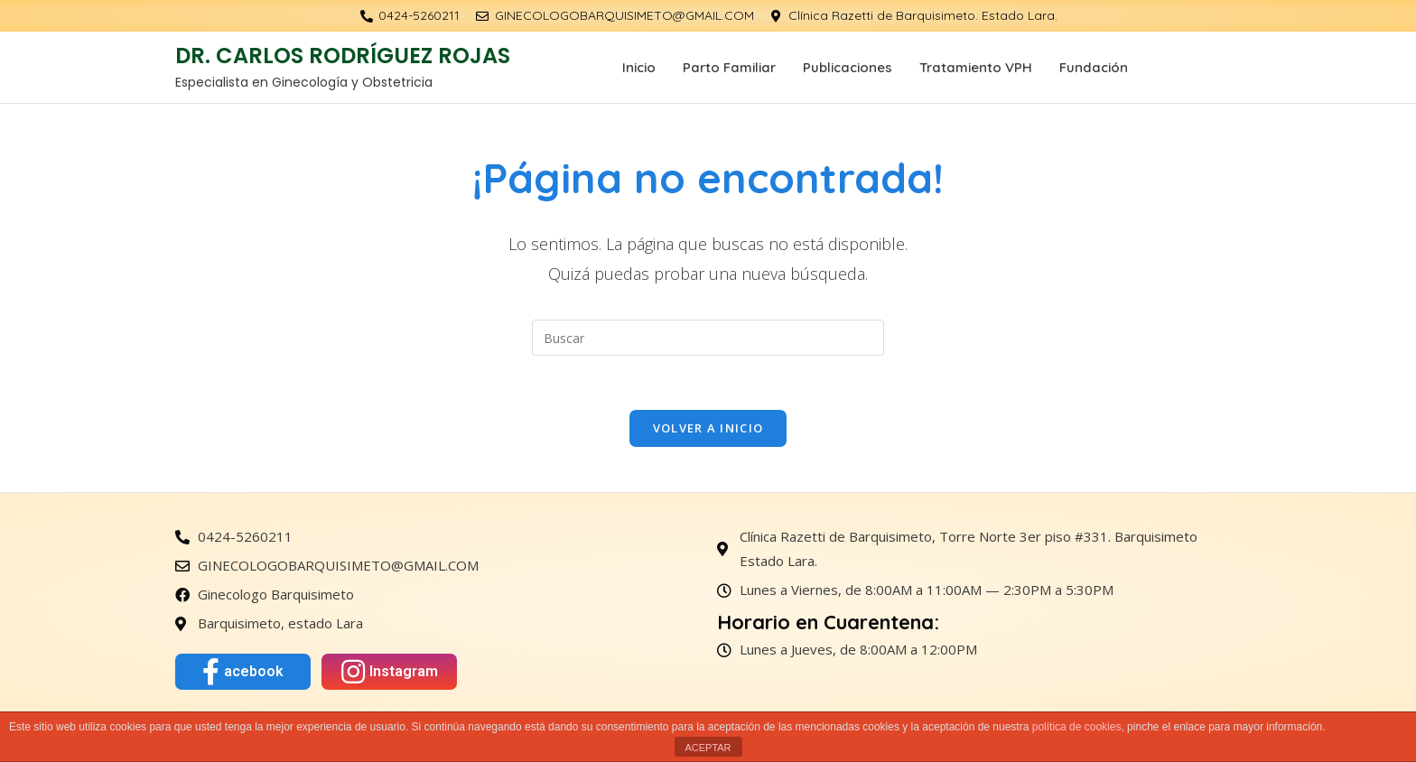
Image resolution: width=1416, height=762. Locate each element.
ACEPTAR (708, 747)
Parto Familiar (729, 67)
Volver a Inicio (708, 428)
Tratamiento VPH (975, 67)
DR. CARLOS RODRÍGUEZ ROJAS (342, 55)
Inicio (639, 67)
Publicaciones (847, 67)
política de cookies (1077, 726)
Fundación (1093, 67)
